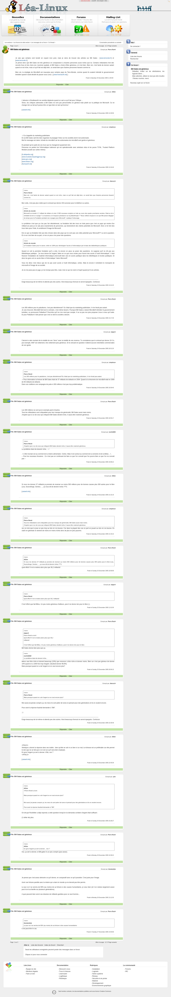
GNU (105, 0)
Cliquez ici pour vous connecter (36, 954)
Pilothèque (63, 978)
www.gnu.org (26, 159)
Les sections (8, 42)
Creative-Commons (105, 991)
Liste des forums (37, 945)
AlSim (114, 92)
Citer (67, 85)
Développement (97, 983)
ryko (114, 776)
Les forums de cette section (22, 42)
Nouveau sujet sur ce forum (140, 83)
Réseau (95, 976)
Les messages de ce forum (39, 42)
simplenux (112, 127)
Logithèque (63, 976)
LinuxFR (94, 0)
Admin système (97, 974)
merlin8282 (112, 432)
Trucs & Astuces (64, 971)
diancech (113, 181)
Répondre (59, 85)
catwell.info (26, 110)
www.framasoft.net (60, 75)
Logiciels (95, 971)
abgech (113, 332)
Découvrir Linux (64, 969)
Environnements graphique (101, 985)
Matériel (95, 981)
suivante (118, 42)
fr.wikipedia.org (27, 154)
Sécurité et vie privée (99, 978)
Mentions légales (32, 971)
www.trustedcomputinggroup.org (33, 157)
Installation (96, 969)
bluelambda (112, 869)
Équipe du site (31, 969)
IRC (126, 971)
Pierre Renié (112, 49)
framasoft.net (26, 164)
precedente (111, 42)
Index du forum (49, 945)
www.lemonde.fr (105, 58)
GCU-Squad (100, 0)
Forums (128, 969)
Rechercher (134, 59)
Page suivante (112, 46)
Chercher (60, 945)
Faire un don (30, 974)
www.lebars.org (27, 161)
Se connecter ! (135, 46)
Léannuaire (63, 974)
